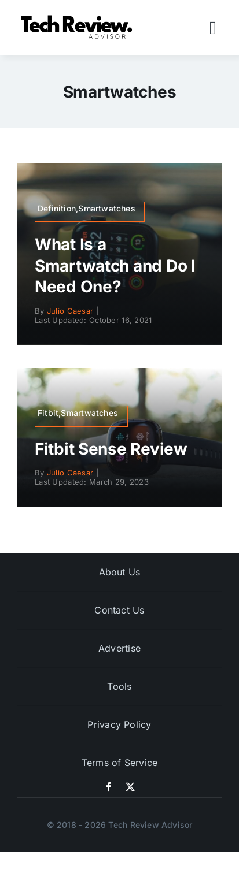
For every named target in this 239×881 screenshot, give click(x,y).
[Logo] (78, 18)
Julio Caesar (70, 310)
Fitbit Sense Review (111, 449)
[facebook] (108, 786)
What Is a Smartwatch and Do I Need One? (115, 265)
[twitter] (130, 786)
